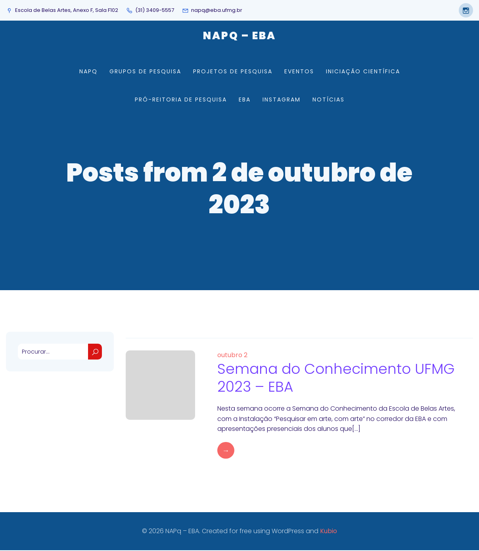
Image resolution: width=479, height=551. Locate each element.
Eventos (299, 72)
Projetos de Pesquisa (232, 72)
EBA (245, 100)
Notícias (328, 100)
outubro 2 (232, 355)
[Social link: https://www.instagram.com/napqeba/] (464, 10)
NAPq (88, 72)
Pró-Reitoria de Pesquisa (181, 100)
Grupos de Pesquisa (145, 72)
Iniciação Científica (363, 72)
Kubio (328, 531)
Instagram (281, 100)
